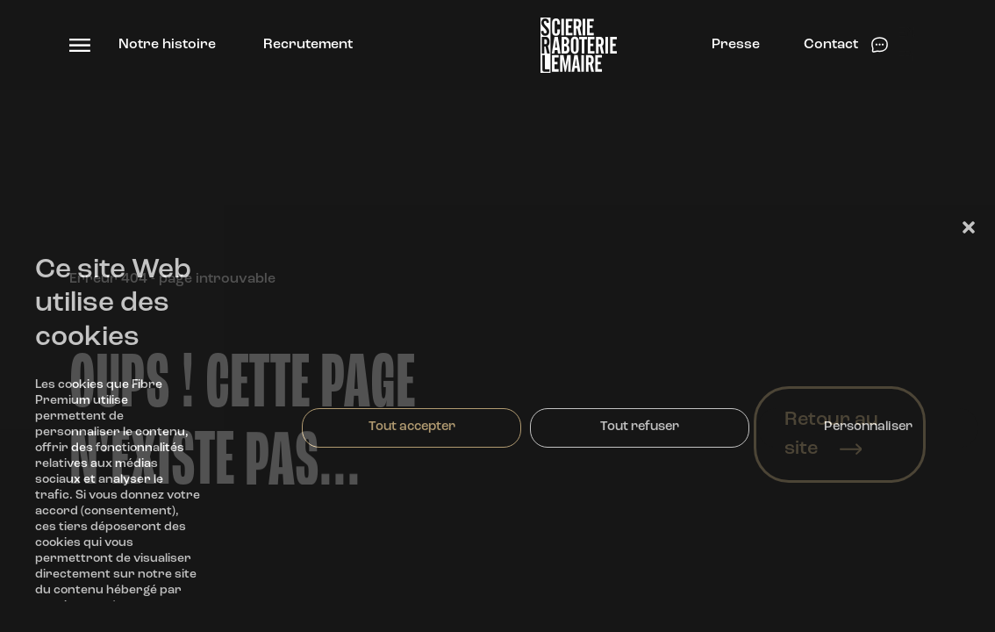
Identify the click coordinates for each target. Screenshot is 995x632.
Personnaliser (868, 427)
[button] (968, 227)
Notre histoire (167, 45)
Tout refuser (639, 427)
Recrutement (308, 45)
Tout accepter (412, 427)
